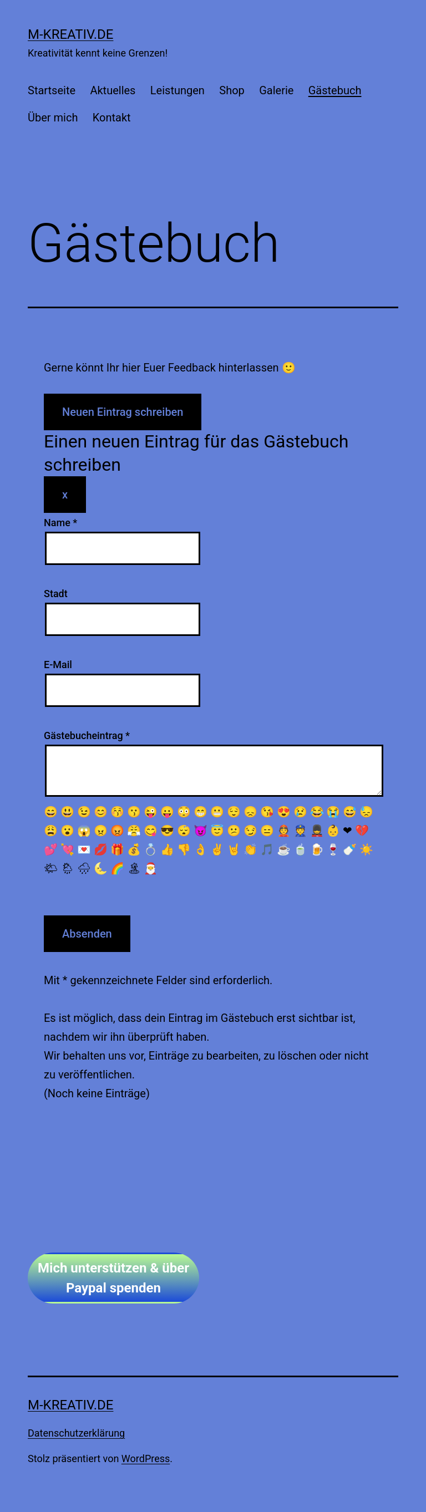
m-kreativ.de (70, 34)
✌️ (217, 849)
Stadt (56, 593)
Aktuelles (112, 90)
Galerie (276, 90)
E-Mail (58, 664)
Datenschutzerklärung (76, 1433)
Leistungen (177, 90)
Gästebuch (335, 90)
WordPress (145, 1458)
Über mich (53, 117)
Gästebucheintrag (87, 735)
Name (60, 522)
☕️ (284, 849)
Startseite (51, 90)
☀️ (366, 849)
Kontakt (112, 117)
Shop (232, 90)
